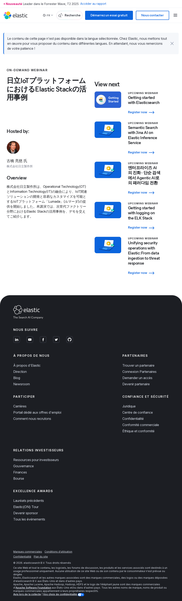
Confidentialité (133, 413)
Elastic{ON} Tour (26, 502)
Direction (20, 366)
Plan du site (41, 551)
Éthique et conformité (138, 426)
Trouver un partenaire (138, 360)
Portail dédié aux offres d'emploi (37, 407)
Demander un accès (137, 373)
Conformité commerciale (140, 420)
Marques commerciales (27, 546)
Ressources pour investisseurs (36, 455)
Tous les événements (29, 514)
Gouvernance (23, 461)
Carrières (20, 401)
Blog (16, 373)
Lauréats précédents (28, 496)
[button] (172, 43)
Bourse (18, 473)
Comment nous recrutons (32, 413)
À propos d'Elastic (27, 360)
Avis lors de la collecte (27, 589)
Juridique (129, 401)
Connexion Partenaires (139, 366)
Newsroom (21, 379)
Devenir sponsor (25, 508)
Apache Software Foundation (33, 582)
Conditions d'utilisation (58, 546)
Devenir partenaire (136, 379)
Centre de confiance (137, 407)
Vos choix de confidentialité (60, 589)
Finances (20, 467)
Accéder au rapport (93, 4)
